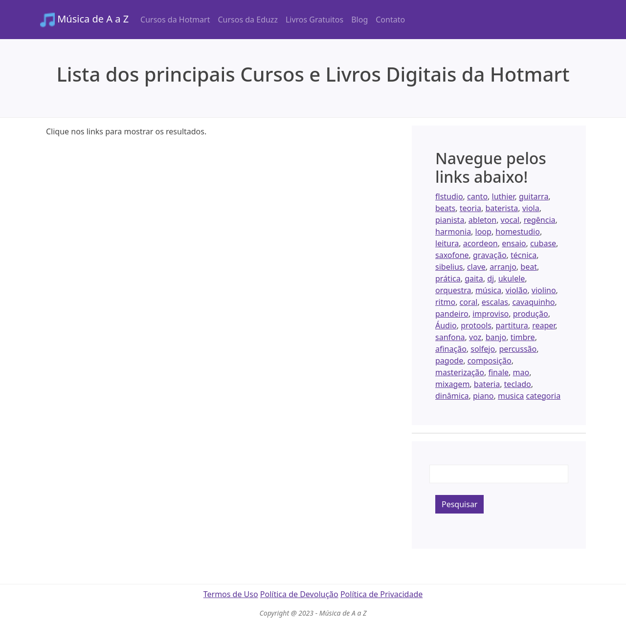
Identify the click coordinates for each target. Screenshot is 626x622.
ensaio (514, 243)
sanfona (450, 337)
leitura (447, 243)
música (488, 290)
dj (490, 278)
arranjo (503, 266)
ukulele (511, 278)
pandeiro (452, 313)
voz (475, 337)
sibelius (449, 266)
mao (521, 372)
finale (498, 372)
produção (530, 313)
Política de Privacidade (381, 594)
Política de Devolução (299, 594)
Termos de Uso (230, 594)
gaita (474, 278)
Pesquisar (459, 504)
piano (483, 395)
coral (469, 302)
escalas (495, 302)
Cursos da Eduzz (247, 19)
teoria (470, 208)
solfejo (482, 348)
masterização (459, 372)
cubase (543, 243)
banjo (496, 337)
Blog (359, 19)
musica (511, 395)
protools (476, 325)
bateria (487, 384)
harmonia (453, 231)
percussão (518, 348)
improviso (490, 313)
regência (540, 219)
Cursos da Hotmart (175, 19)
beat (528, 266)
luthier (503, 196)
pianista (449, 219)
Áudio (446, 325)
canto (477, 196)
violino (544, 290)
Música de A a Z (84, 19)
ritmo (445, 302)
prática (448, 278)
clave (476, 266)
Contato (390, 19)
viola (530, 208)
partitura (511, 325)
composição (490, 360)
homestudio (517, 231)
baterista (501, 208)
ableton (482, 219)
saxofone (452, 255)
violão (517, 290)
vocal (510, 219)
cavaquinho (533, 302)
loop (483, 231)
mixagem (452, 384)
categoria (543, 395)
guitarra (533, 196)
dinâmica (452, 395)
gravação (490, 255)
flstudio (449, 196)
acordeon (480, 243)
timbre (523, 337)
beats (445, 208)
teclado (517, 384)
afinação (451, 348)
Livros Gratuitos (314, 19)
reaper (543, 325)
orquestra (453, 290)
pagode (449, 360)
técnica (524, 255)
